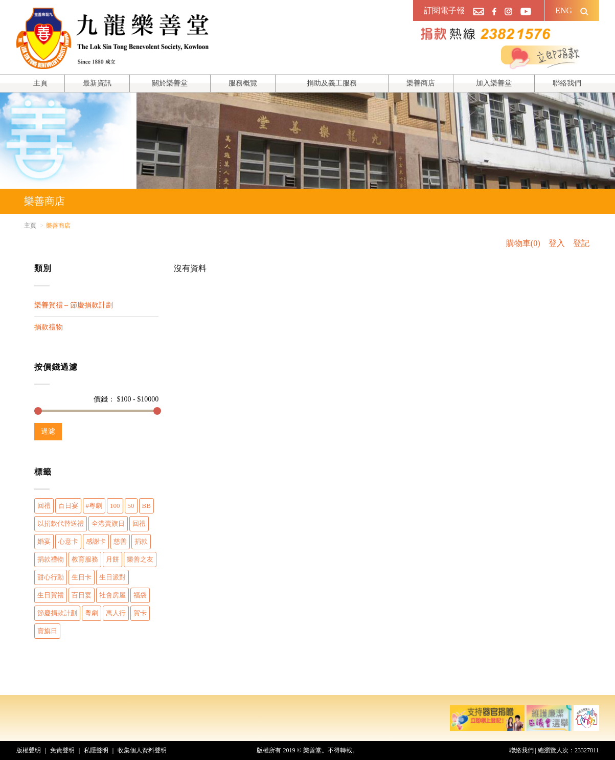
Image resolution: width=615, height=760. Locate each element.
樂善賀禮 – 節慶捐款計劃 (73, 305)
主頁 (40, 83)
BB (146, 505)
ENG (563, 10)
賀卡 (140, 613)
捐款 (141, 541)
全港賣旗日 (108, 523)
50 (131, 505)
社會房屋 (112, 595)
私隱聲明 (96, 750)
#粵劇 (94, 505)
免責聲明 (62, 750)
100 (115, 505)
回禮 (44, 505)
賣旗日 (47, 631)
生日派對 (112, 577)
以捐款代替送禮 (60, 523)
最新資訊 (97, 83)
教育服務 (85, 559)
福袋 (140, 595)
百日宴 (68, 505)
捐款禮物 (48, 327)
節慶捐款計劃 (57, 613)
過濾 (48, 431)
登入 (557, 243)
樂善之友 (140, 559)
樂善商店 (420, 83)
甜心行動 (50, 577)
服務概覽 (243, 83)
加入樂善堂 (494, 83)
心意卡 (68, 541)
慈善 (120, 541)
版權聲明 (28, 750)
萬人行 (116, 613)
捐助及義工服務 (332, 83)
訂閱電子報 (444, 10)
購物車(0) (523, 243)
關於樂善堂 (170, 83)
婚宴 (44, 541)
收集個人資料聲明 (142, 750)
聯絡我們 (567, 83)
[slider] (38, 411)
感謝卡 (96, 541)
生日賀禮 (50, 595)
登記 (581, 243)
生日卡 (82, 577)
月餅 (112, 559)
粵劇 (91, 613)
